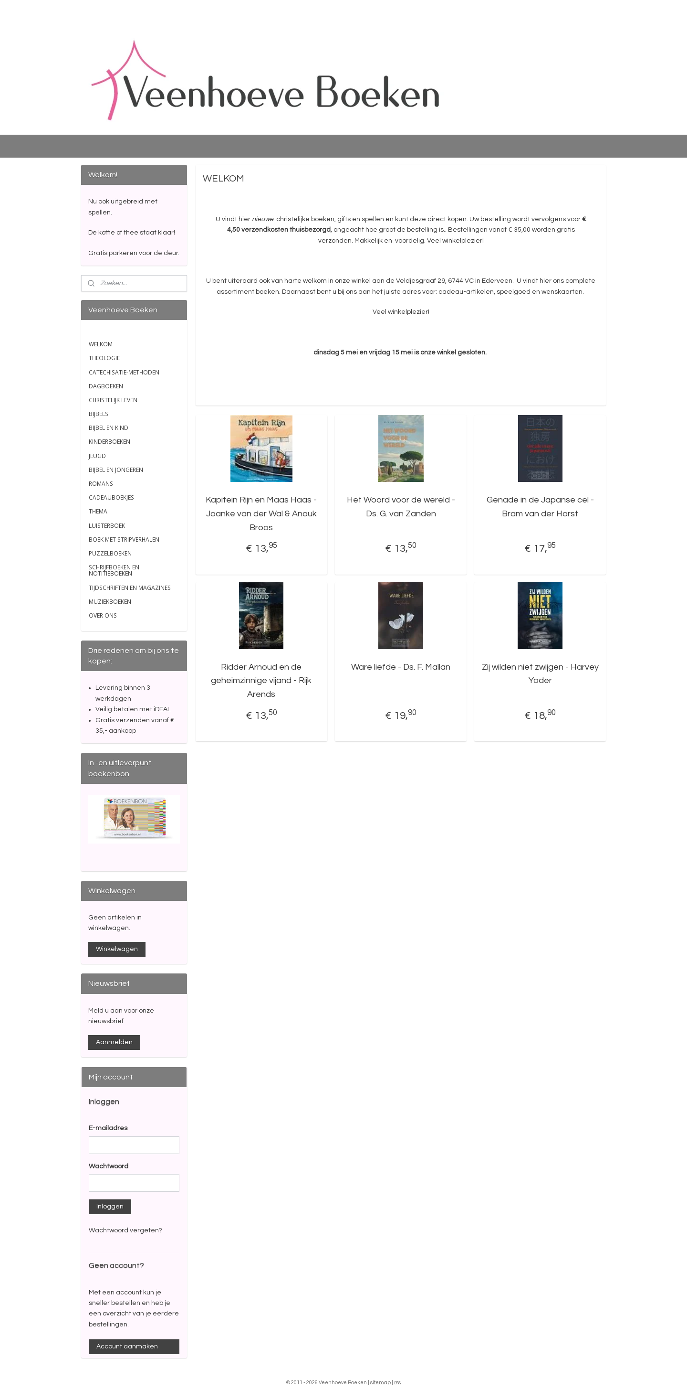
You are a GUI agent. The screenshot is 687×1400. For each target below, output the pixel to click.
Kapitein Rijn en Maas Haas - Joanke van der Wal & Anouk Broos (261, 513)
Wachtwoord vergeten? (125, 1230)
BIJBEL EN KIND (108, 428)
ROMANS (101, 484)
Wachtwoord (108, 1166)
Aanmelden (114, 1042)
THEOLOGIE (104, 358)
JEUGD (97, 456)
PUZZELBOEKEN (110, 553)
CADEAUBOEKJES (111, 497)
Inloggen (110, 1206)
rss (397, 1382)
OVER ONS (103, 615)
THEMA (98, 511)
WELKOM (101, 344)
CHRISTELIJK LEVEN (113, 400)
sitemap (380, 1382)
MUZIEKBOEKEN (110, 602)
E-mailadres (108, 1128)
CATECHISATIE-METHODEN (124, 372)
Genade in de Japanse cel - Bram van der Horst (539, 506)
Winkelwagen (117, 949)
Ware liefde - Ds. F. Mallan (400, 667)
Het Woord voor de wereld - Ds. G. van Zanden (400, 506)
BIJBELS (98, 414)
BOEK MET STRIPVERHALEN (124, 539)
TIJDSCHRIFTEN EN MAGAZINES (130, 588)
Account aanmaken (127, 1346)
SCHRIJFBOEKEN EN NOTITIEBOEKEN (114, 570)
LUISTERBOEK (107, 526)
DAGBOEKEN (106, 386)
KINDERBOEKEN (109, 442)
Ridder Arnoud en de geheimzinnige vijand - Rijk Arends (261, 681)
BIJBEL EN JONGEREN (116, 470)
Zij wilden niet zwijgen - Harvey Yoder (539, 674)
